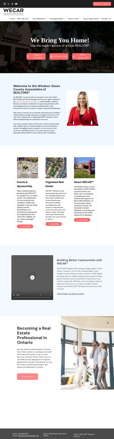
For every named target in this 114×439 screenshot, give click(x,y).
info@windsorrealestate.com (28, 433)
